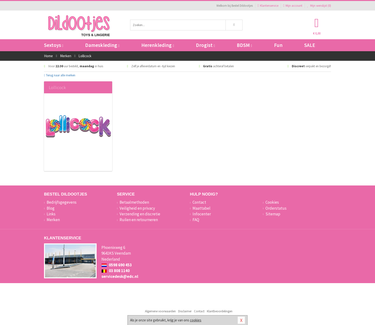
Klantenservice (268, 6)
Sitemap (272, 214)
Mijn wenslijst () (319, 6)
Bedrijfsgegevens (62, 202)
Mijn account (292, 6)
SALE (309, 45)
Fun (278, 45)
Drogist (205, 45)
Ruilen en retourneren (139, 219)
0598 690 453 (116, 265)
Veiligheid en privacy (137, 208)
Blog (51, 208)
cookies (195, 320)
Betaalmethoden (134, 202)
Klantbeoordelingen (219, 311)
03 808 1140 (115, 270)
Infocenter (202, 214)
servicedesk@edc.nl (119, 276)
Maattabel (201, 208)
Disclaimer (185, 311)
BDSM (244, 45)
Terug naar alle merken (59, 75)
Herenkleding (157, 45)
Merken (53, 219)
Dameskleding (102, 45)
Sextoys (53, 45)
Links (51, 214)
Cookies (272, 202)
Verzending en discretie (140, 214)
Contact (199, 202)
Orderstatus (276, 208)
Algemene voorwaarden (160, 311)
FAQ (196, 219)
